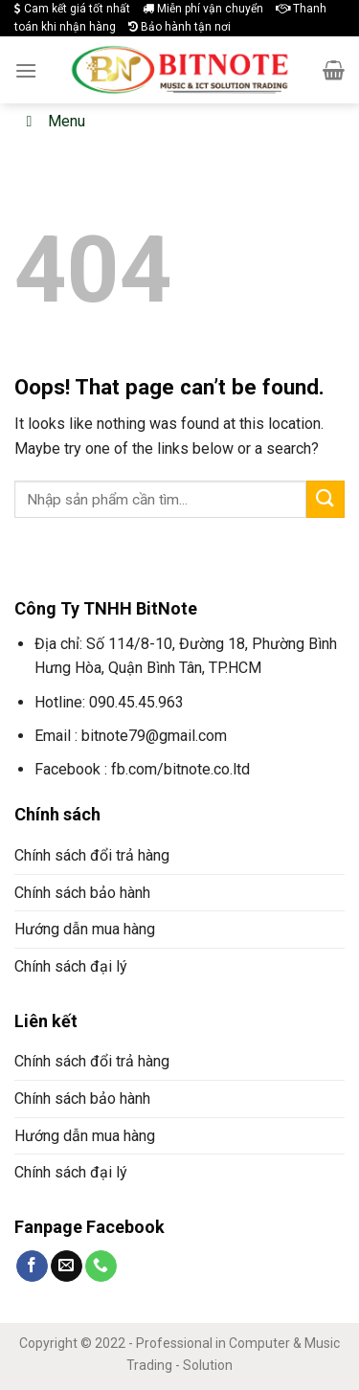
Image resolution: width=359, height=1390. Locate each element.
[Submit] (325, 499)
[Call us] (101, 1266)
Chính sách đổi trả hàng (91, 855)
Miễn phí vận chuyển (203, 8)
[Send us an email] (66, 1266)
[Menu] (25, 70)
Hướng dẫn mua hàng (84, 929)
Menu (52, 121)
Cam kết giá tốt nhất (72, 8)
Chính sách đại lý (70, 966)
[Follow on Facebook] (32, 1266)
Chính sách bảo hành (82, 893)
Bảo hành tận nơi (179, 27)
